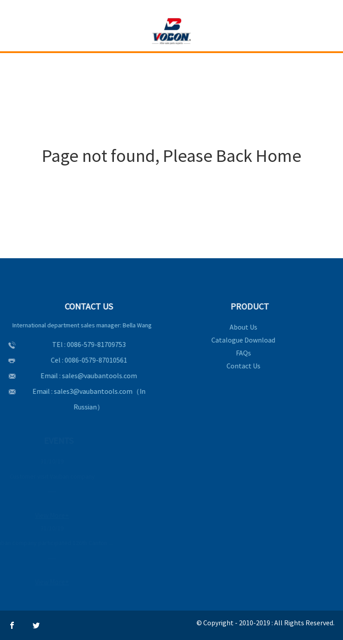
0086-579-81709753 (95, 344)
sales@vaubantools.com (98, 375)
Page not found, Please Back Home (171, 156)
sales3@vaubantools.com (92, 391)
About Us (242, 326)
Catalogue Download (242, 339)
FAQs (242, 352)
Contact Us (242, 365)
